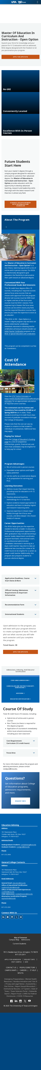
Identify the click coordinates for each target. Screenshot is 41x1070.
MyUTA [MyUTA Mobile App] (20, 973)
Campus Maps (11, 970)
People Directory (27, 967)
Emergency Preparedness (14, 979)
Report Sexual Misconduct (25, 986)
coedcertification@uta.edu (10, 887)
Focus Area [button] (11, 753)
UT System (26, 989)
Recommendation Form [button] (14, 605)
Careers (23, 970)
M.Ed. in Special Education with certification (20, 334)
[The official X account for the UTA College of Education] (16, 917)
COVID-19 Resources (25, 996)
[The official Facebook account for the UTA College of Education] (7, 917)
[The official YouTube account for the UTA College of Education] (21, 917)
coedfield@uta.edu (8, 892)
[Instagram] (20, 1001)
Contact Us (11, 967)
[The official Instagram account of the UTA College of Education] (12, 917)
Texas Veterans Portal (19, 991)
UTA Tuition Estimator (20, 396)
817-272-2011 (20, 954)
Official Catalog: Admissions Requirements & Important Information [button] (16, 592)
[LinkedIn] (16, 1001)
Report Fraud (16, 994)
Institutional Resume (12, 989)
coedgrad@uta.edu (23, 847)
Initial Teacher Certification (14, 331)
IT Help (33, 970)
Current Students (19, 944)
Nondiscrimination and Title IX (25, 981)
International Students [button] (14, 614)
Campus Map (14, 940)
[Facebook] (11, 1001)
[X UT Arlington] (25, 1001)
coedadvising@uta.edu (28, 845)
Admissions (25, 940)
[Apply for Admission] (13, 959)
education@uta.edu (19, 883)
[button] (20, 801)
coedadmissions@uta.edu (24, 894)
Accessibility (30, 984)
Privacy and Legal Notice (15, 984)
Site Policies (9, 986)
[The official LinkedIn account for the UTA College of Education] (3, 917)
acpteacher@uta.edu (9, 898)
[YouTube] (29, 1001)
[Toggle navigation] (37, 2)
